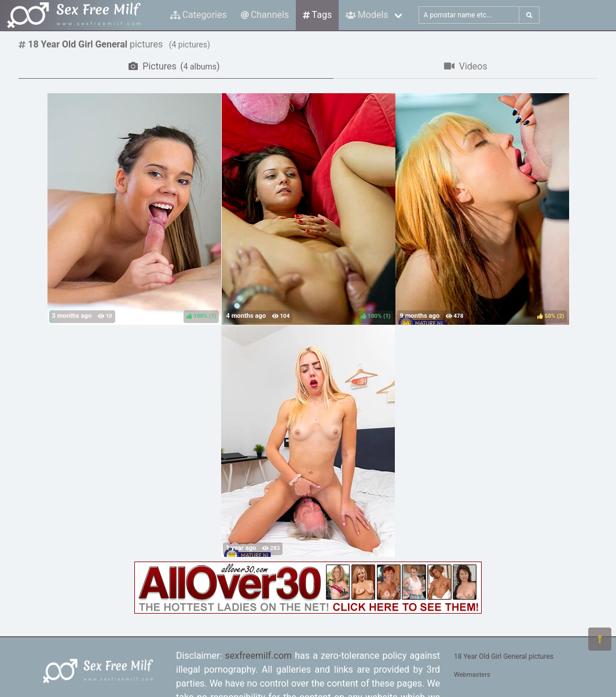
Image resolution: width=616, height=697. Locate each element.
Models (367, 14)
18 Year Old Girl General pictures (503, 656)
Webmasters (472, 674)
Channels (265, 14)
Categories (198, 14)
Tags (317, 14)
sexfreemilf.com (258, 655)
